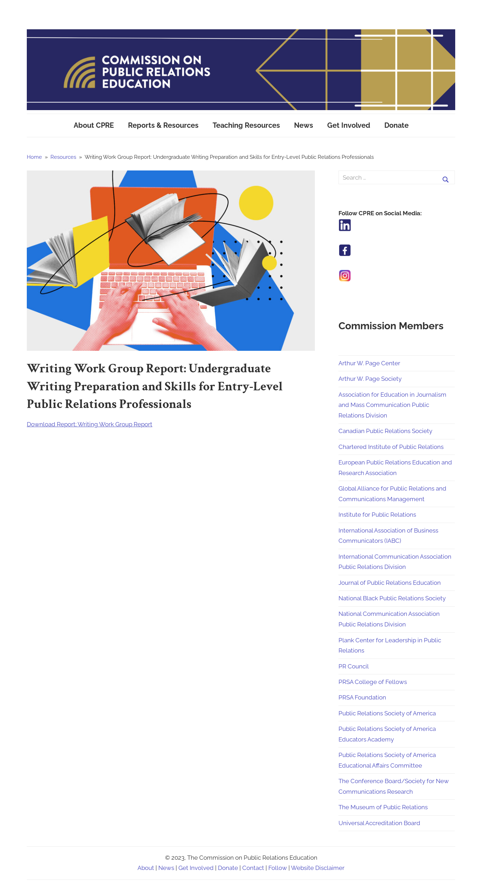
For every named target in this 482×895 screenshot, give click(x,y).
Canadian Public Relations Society (385, 430)
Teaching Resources (246, 125)
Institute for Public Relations (377, 514)
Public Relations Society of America (387, 713)
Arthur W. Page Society (370, 378)
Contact (253, 867)
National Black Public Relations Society (392, 598)
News (303, 125)
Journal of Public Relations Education (389, 582)
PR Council (353, 666)
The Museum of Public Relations (383, 807)
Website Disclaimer (317, 867)
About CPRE (94, 125)
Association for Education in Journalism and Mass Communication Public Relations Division (392, 405)
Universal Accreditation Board (379, 823)
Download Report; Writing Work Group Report (89, 424)
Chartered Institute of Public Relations (391, 446)
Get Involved (348, 125)
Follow (277, 867)
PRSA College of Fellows (372, 681)
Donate (396, 125)
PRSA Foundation (362, 697)
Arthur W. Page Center (369, 363)
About (146, 867)
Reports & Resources (163, 125)
